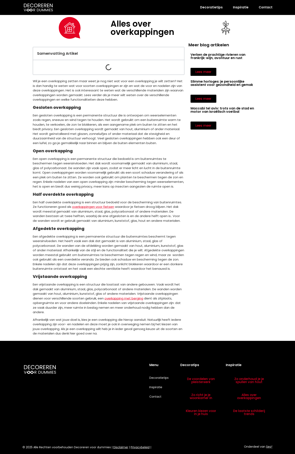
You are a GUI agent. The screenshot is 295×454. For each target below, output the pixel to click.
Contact (265, 7)
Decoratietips (211, 7)
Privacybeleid (140, 447)
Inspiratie (240, 7)
